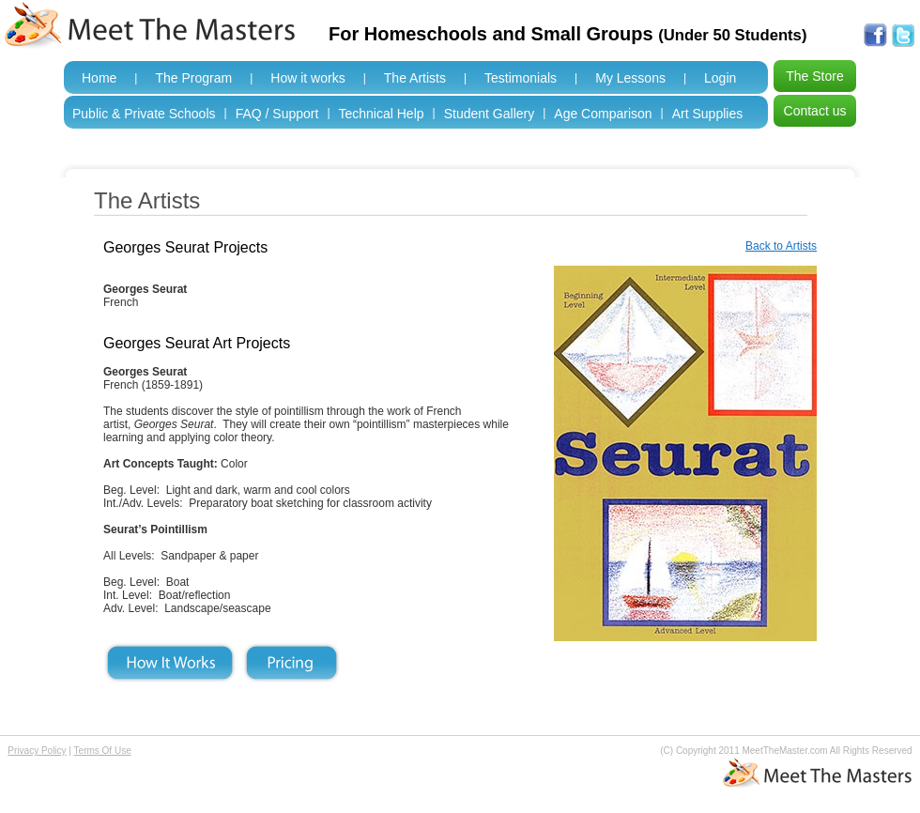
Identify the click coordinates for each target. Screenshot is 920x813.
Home (99, 77)
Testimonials (520, 77)
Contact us (815, 110)
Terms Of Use (102, 750)
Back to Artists (781, 246)
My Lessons (630, 77)
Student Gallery (489, 113)
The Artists (415, 77)
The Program (193, 77)
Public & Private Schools (144, 113)
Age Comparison (603, 113)
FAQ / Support (277, 113)
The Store (814, 76)
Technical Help (381, 113)
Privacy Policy (37, 750)
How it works (307, 77)
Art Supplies (707, 113)
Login (720, 77)
